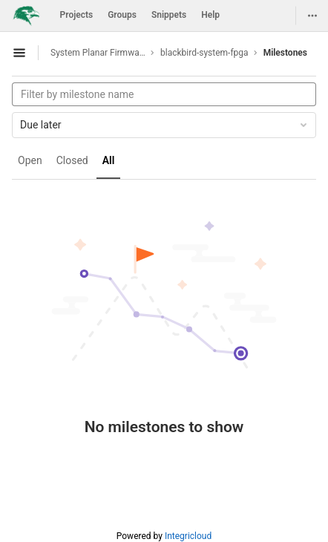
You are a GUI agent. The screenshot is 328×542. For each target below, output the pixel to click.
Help (210, 15)
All (108, 160)
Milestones (285, 53)
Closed (72, 160)
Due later (164, 125)
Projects (77, 15)
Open (30, 160)
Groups (122, 15)
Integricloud (188, 536)
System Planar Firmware (97, 53)
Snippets (168, 15)
